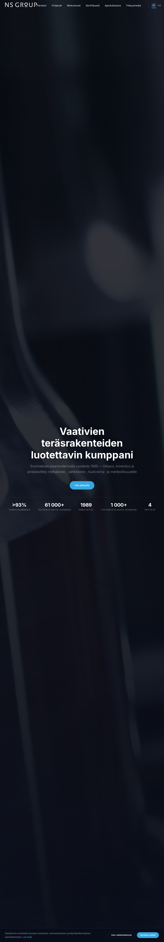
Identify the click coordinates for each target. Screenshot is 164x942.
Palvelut (41, 5)
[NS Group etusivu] (21, 5)
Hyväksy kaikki (148, 935)
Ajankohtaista (113, 5)
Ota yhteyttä (82, 485)
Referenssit (74, 5)
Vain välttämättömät (121, 935)
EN (159, 5)
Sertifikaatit (93, 5)
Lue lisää (27, 937)
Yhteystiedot (133, 5)
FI (154, 5)
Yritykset (57, 5)
